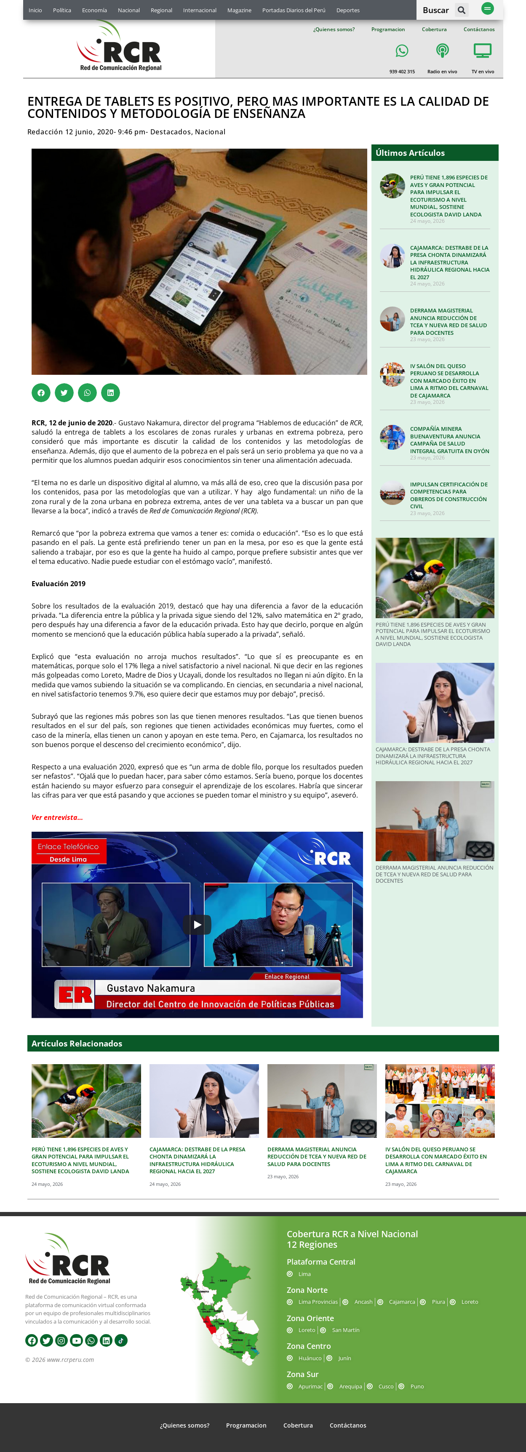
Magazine (239, 10)
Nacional (129, 10)
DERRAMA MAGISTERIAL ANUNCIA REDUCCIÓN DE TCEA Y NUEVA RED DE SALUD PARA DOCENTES (448, 321)
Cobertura (434, 29)
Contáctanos (479, 29)
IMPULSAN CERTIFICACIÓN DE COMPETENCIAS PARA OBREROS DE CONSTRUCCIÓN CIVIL (449, 495)
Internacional (199, 10)
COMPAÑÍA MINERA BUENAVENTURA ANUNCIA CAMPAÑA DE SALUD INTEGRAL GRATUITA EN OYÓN (449, 440)
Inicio (35, 10)
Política (62, 10)
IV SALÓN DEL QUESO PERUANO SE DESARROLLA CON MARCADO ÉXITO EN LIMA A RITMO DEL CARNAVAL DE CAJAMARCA (449, 380)
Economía (94, 10)
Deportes (348, 10)
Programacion (388, 29)
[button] (462, 10)
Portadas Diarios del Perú (294, 10)
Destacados (170, 131)
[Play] (197, 925)
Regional (161, 10)
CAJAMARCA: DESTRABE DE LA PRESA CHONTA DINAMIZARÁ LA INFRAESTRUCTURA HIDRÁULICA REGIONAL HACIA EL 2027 (450, 262)
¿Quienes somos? (334, 29)
